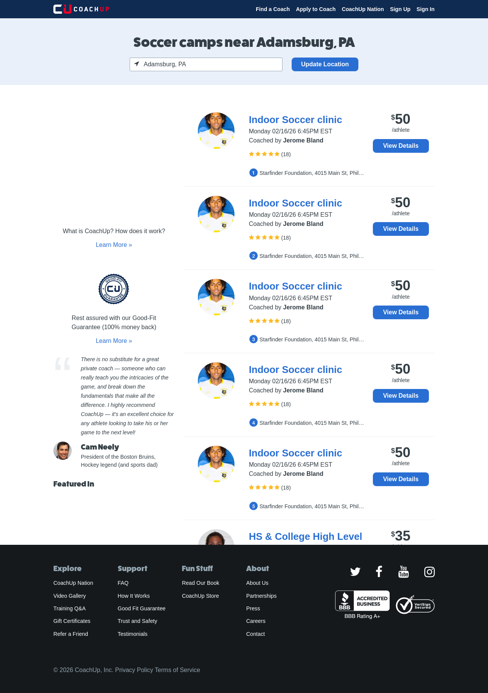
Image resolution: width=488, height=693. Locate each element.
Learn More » (114, 245)
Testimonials (133, 634)
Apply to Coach (316, 9)
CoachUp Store (200, 596)
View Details (401, 145)
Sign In (426, 9)
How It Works (134, 596)
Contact (255, 634)
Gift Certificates (71, 621)
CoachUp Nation (363, 9)
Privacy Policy (134, 670)
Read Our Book (200, 583)
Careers (256, 621)
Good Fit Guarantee (142, 608)
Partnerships (261, 596)
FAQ (123, 583)
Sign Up (400, 9)
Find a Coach (273, 9)
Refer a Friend (70, 634)
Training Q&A (69, 608)
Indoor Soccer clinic (295, 119)
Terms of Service (177, 670)
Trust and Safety (137, 621)
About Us (257, 583)
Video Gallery (69, 596)
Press (253, 608)
